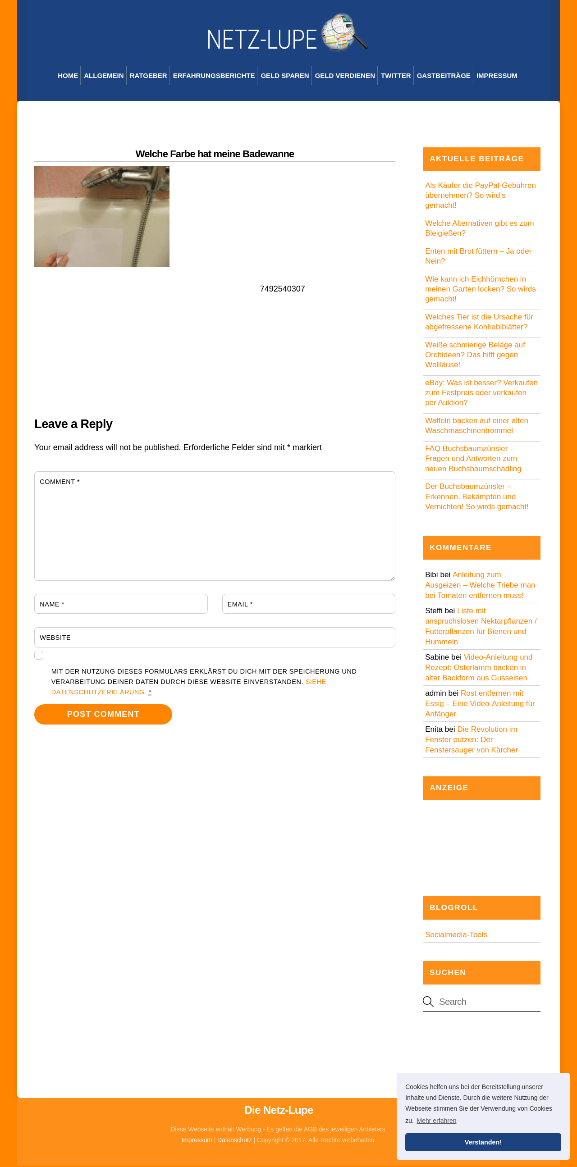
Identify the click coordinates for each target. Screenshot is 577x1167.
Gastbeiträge (444, 77)
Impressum (496, 77)
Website (55, 639)
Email (240, 605)
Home (68, 77)
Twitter (396, 77)
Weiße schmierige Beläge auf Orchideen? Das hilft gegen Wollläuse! (475, 356)
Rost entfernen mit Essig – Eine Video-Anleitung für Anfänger (480, 705)
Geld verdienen (345, 77)
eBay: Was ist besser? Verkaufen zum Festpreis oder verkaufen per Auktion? (481, 394)
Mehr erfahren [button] (437, 1120)
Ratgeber (148, 77)
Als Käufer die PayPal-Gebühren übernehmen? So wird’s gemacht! (480, 197)
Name (52, 605)
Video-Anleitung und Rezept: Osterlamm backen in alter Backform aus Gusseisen (478, 669)
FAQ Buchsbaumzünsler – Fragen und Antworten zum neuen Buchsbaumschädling (473, 460)
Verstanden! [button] (483, 1142)
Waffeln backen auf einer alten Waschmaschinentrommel (476, 427)
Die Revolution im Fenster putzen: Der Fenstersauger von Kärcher (471, 741)
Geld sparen (285, 77)
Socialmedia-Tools (456, 936)
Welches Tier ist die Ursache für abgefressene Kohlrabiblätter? (479, 324)
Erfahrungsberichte (214, 77)
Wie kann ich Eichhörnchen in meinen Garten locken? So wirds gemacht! (480, 291)
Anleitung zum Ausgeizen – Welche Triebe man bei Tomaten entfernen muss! (480, 586)
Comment (60, 483)
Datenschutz (234, 1142)
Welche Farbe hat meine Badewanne (215, 155)
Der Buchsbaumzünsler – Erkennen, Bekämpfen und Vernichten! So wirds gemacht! (477, 498)
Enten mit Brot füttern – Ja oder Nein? (478, 258)
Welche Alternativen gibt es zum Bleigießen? (479, 230)
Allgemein (104, 77)
